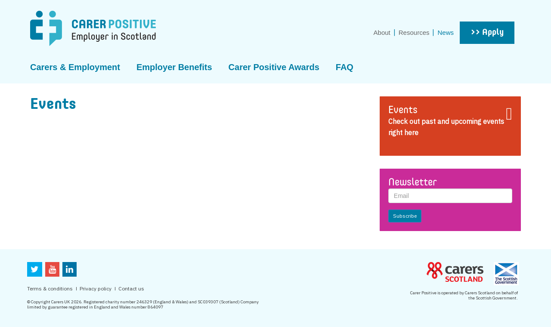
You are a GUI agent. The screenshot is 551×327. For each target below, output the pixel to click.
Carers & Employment (75, 67)
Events (403, 110)
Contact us (131, 288)
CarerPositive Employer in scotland (93, 28)
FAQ (344, 67)
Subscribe (405, 216)
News (445, 32)
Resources (414, 32)
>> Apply (487, 32)
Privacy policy (95, 288)
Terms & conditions (50, 288)
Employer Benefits (174, 67)
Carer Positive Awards (274, 67)
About (382, 32)
